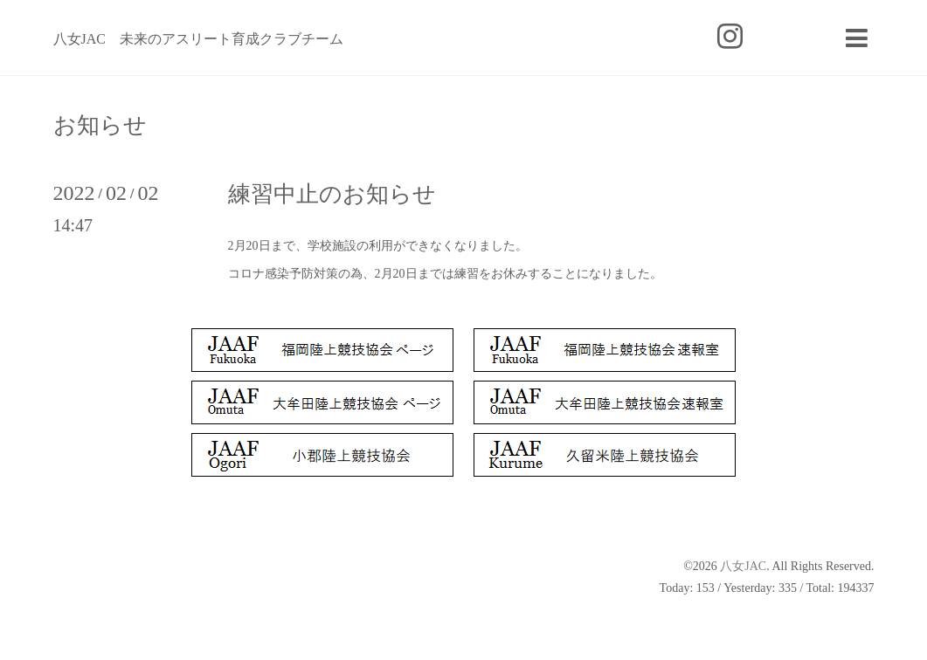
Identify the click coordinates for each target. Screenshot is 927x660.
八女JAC (743, 566)
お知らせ (100, 125)
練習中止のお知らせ (332, 194)
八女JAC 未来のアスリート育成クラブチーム (198, 38)
